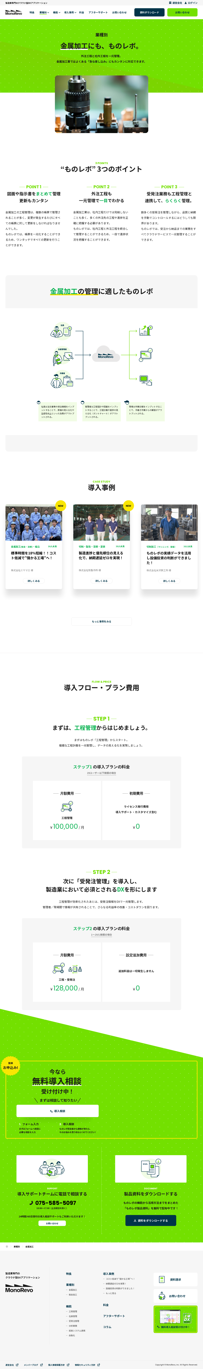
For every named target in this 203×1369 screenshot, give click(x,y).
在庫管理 (73, 1316)
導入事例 (108, 1274)
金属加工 (73, 1289)
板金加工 (73, 1294)
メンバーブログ (33, 1364)
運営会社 (175, 2)
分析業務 (73, 1325)
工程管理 (73, 1311)
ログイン (191, 2)
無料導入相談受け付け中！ (173, 1327)
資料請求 (175, 1279)
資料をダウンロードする (153, 1220)
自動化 (72, 1335)
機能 (69, 1306)
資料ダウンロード (149, 12)
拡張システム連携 (77, 1330)
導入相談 (57, 1111)
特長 (69, 1274)
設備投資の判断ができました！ (120, 1288)
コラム (107, 1327)
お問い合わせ (182, 12)
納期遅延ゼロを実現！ (116, 1283)
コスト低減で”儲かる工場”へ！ (120, 1278)
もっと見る (111, 1293)
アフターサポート (114, 1316)
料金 (106, 1305)
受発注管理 (74, 1320)
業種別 (17, 1246)
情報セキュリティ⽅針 (87, 1364)
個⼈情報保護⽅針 (58, 1364)
